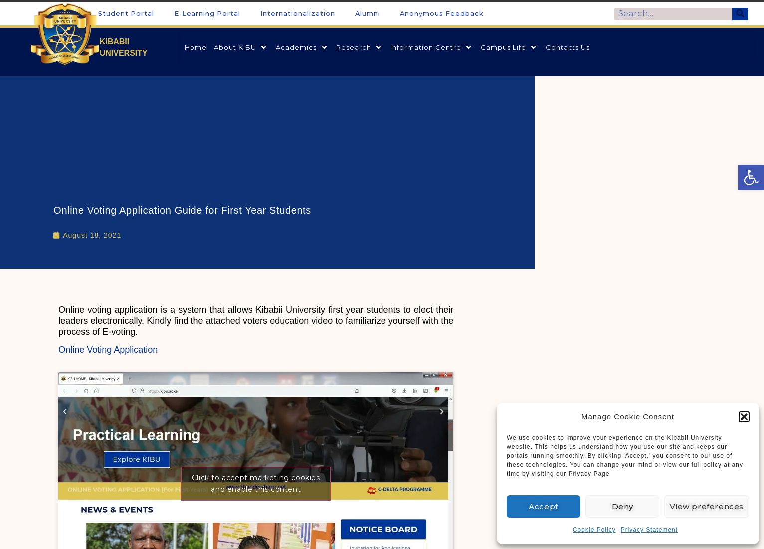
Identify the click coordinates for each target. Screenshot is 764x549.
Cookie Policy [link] (594, 529)
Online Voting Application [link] (108, 350)
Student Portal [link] (126, 13)
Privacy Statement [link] (649, 529)
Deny (622, 506)
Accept (544, 506)
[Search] (740, 14)
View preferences (707, 506)
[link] (751, 177)
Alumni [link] (367, 13)
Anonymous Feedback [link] (442, 13)
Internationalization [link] (297, 13)
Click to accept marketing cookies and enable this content (256, 483)
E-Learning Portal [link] (207, 13)
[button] (744, 417)
